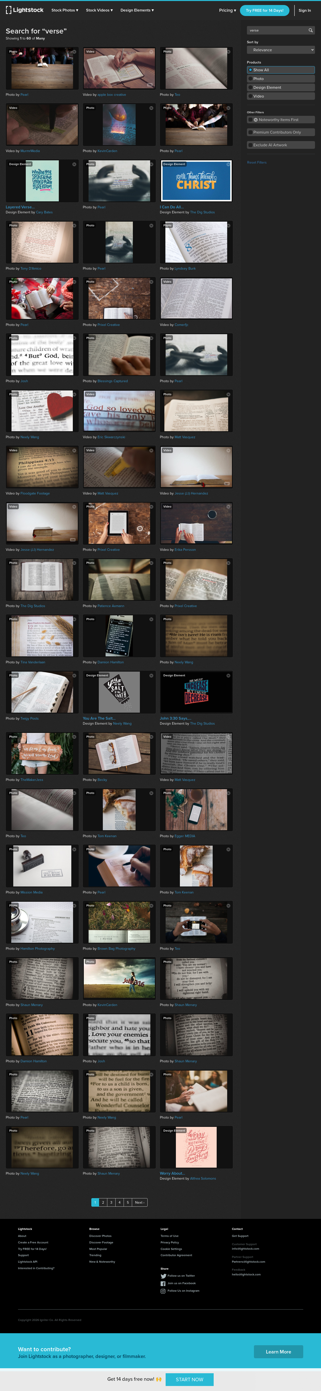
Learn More (278, 1351)
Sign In (305, 10)
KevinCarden (107, 150)
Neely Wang (30, 436)
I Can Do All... (172, 207)
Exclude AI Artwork (270, 145)
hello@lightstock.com (246, 1274)
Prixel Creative (109, 324)
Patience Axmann (111, 605)
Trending (95, 1255)
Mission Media (32, 892)
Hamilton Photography (38, 948)
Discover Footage (101, 1242)
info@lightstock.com (245, 1248)
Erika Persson (185, 549)
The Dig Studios (202, 212)
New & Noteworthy (102, 1261)
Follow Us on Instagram (183, 1290)
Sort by (252, 42)
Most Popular (98, 1249)
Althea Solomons (203, 1178)
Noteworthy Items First (276, 119)
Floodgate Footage (35, 493)
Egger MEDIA (185, 835)
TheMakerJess (32, 779)
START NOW (189, 1379)
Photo (258, 78)
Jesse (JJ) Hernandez (191, 493)
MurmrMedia (30, 150)
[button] (65, 10)
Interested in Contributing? (36, 1268)
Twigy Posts (30, 718)
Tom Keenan (107, 835)
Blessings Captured (113, 380)
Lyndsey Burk (185, 268)
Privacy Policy (170, 1242)
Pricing (227, 10)
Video (258, 96)
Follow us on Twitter (181, 1275)
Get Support (240, 1236)
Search (310, 30)
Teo (177, 94)
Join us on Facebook (182, 1283)
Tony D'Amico (31, 268)
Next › (139, 1202)
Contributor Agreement (176, 1255)
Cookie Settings (171, 1249)
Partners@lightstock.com (248, 1261)
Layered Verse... (20, 207)
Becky (102, 779)
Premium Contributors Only (277, 132)
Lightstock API (27, 1261)
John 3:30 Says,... (175, 718)
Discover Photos (100, 1236)
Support (23, 1255)
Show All (261, 70)
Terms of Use (170, 1236)
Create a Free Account (33, 1242)
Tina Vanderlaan (33, 662)
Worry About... (172, 1173)
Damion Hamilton (111, 662)
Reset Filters (257, 162)
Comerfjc (181, 324)
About (22, 1236)
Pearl (24, 94)
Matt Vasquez (185, 436)
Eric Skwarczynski (111, 436)
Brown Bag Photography (116, 948)
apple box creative (112, 94)
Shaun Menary (32, 1004)
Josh (24, 380)
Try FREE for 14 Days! (264, 10)
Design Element (267, 87)
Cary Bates (44, 212)
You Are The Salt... (99, 718)
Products (254, 62)
